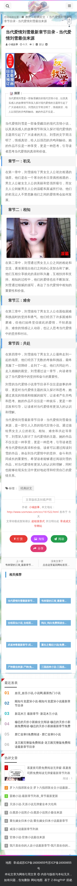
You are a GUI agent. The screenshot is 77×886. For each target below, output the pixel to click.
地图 (8, 862)
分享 (38, 547)
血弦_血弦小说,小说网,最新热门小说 (38, 692)
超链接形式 (38, 520)
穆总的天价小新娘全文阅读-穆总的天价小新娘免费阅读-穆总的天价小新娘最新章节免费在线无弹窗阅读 (42, 725)
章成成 (17, 862)
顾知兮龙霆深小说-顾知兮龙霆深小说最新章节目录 (42, 703)
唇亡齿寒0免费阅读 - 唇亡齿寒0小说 (38, 734)
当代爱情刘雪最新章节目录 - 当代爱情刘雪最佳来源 (38, 19)
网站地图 (37, 879)
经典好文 (39, 17)
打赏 (18, 538)
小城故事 (13, 44)
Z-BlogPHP (58, 879)
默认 (41, 44)
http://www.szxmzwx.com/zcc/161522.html (33, 511)
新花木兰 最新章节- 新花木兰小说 (36, 713)
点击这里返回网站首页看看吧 (59, 564)
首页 (28, 17)
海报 (39, 538)
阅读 (59, 538)
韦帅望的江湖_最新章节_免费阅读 (24, 564)
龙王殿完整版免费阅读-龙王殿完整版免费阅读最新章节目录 (42, 744)
